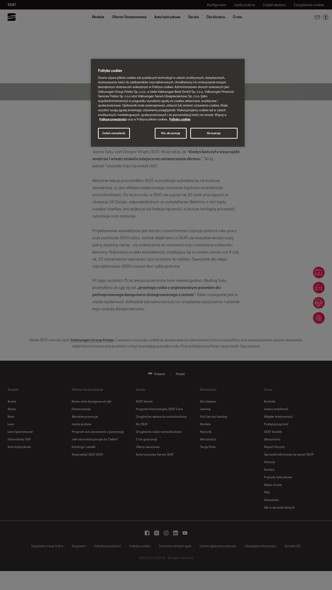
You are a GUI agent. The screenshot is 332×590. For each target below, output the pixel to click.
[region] (168, 102)
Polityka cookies (179, 119)
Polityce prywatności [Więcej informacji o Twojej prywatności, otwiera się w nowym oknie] (113, 119)
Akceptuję (214, 133)
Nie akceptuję (170, 133)
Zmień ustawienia (113, 133)
